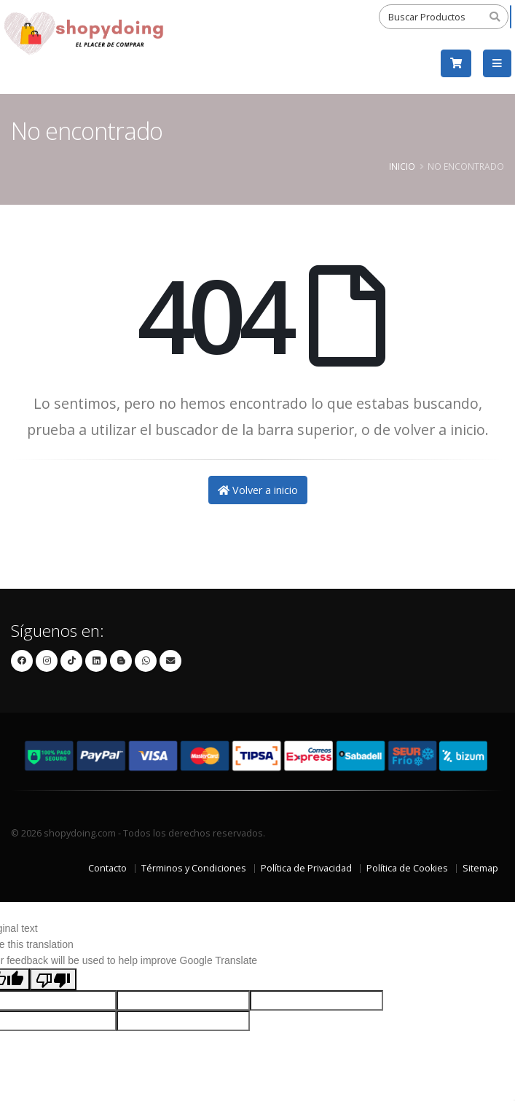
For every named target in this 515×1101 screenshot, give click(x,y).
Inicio (402, 166)
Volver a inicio (258, 490)
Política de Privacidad (306, 868)
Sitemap (480, 868)
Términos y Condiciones (193, 868)
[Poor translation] (53, 979)
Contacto (107, 868)
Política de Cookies (407, 868)
